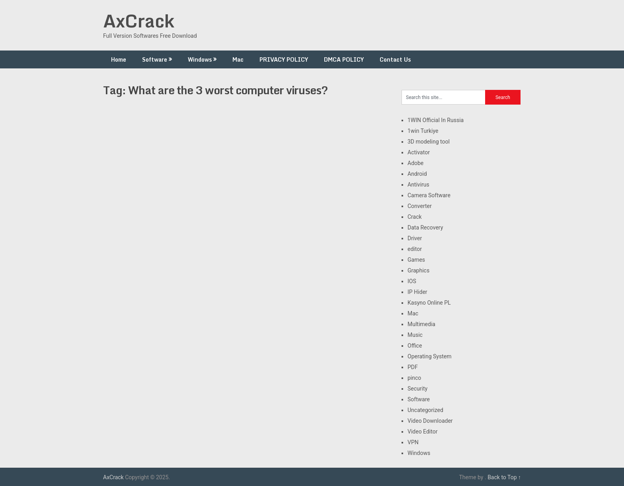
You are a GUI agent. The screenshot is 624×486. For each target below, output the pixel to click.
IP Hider (417, 292)
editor (415, 249)
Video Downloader (430, 421)
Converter (420, 206)
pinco (414, 378)
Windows (200, 59)
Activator (419, 152)
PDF (413, 367)
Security (417, 388)
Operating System (430, 356)
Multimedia (421, 324)
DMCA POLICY (344, 59)
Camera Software (429, 195)
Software (154, 59)
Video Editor (422, 431)
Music (415, 335)
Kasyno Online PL (429, 302)
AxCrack (138, 20)
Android (417, 174)
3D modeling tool (429, 141)
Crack (415, 217)
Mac (238, 59)
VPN (413, 442)
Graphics (418, 270)
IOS (412, 281)
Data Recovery (425, 227)
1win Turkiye (423, 131)
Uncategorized (425, 410)
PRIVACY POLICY (283, 59)
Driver (415, 238)
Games (416, 260)
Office (415, 345)
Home (118, 59)
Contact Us (395, 59)
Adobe (415, 163)
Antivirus (418, 184)
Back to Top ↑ (504, 477)
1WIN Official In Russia (436, 120)
